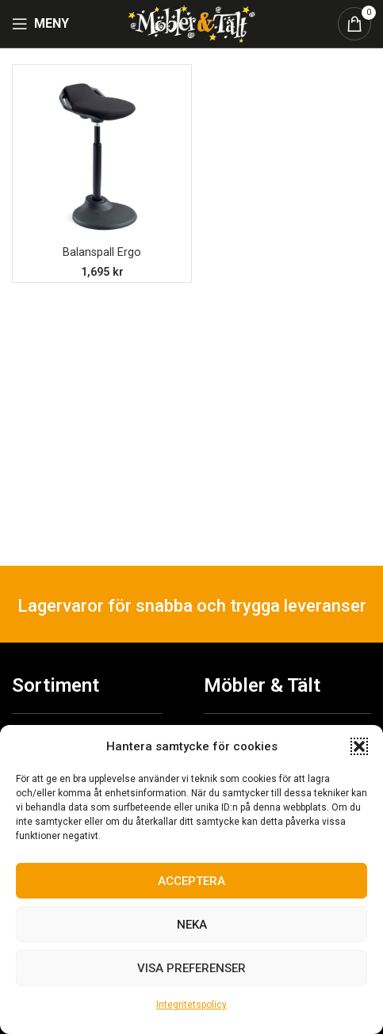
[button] (359, 746)
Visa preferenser (191, 968)
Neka (192, 925)
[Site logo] (191, 22)
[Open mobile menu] (40, 24)
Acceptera (191, 881)
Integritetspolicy (191, 1004)
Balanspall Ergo (102, 252)
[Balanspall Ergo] (102, 154)
